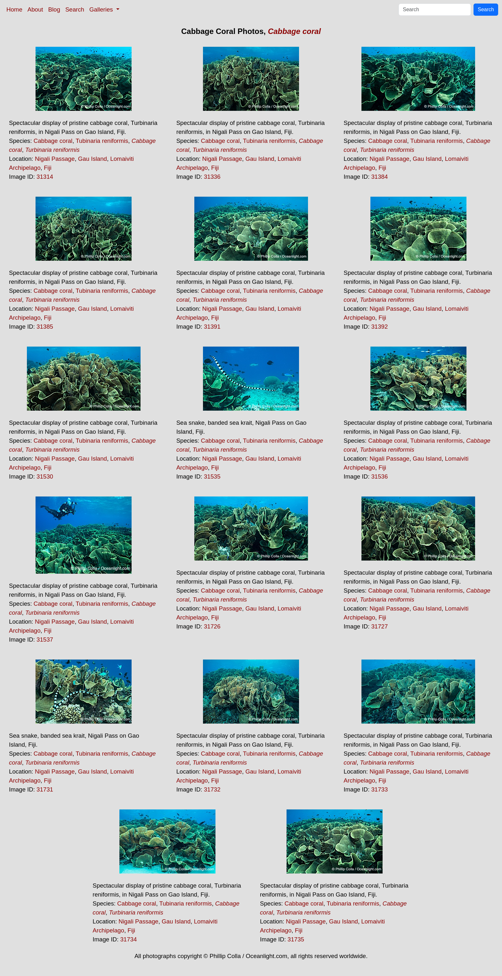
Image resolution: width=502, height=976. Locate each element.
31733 (379, 789)
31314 (44, 176)
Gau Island (92, 158)
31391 (212, 326)
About (35, 9)
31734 (128, 939)
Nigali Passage (55, 158)
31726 (212, 626)
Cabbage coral (294, 31)
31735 (295, 939)
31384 (379, 176)
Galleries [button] (102, 9)
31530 (44, 476)
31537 (44, 639)
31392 (379, 326)
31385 (44, 326)
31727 (379, 626)
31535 (212, 476)
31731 (44, 789)
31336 (212, 176)
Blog (54, 9)
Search (74, 9)
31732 (212, 789)
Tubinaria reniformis (102, 140)
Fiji (48, 167)
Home (14, 9)
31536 (379, 476)
